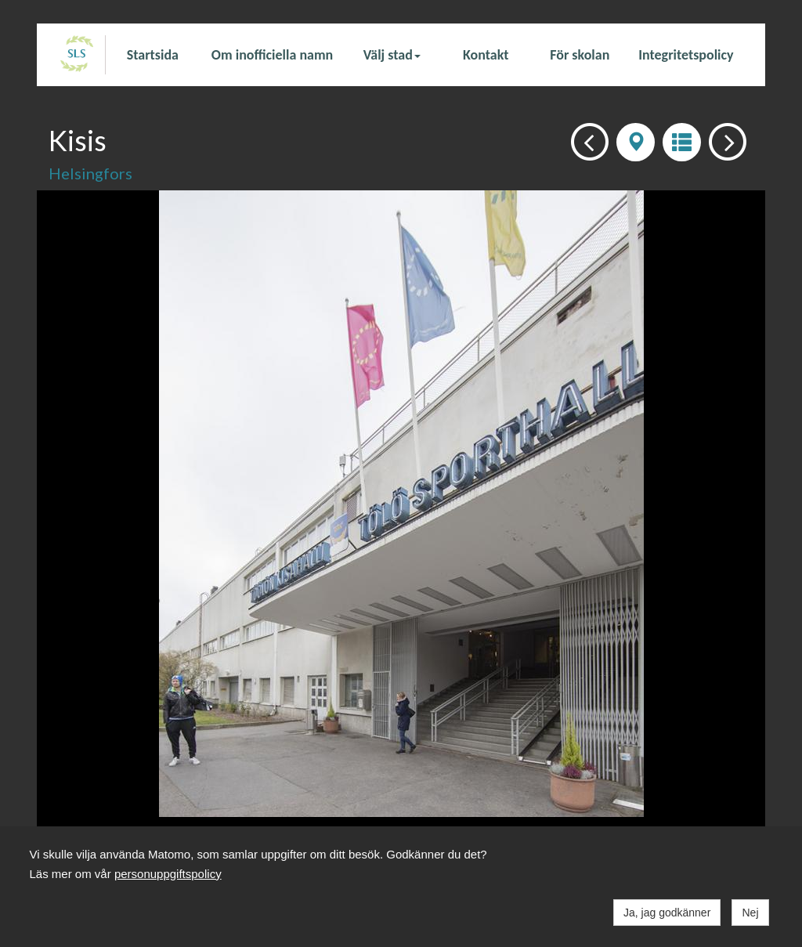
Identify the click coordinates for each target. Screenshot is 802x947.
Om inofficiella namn (272, 54)
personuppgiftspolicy (168, 873)
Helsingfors (90, 173)
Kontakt (485, 54)
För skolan (579, 54)
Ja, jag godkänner (666, 912)
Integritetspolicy (685, 54)
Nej (750, 912)
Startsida (153, 54)
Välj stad (392, 54)
